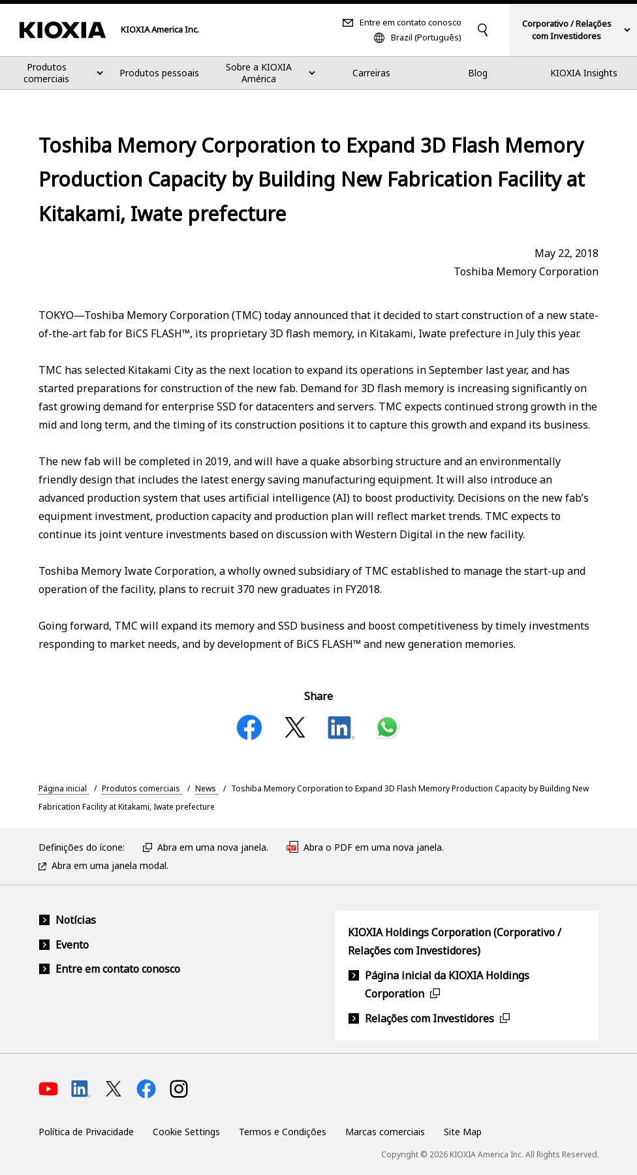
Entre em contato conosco (410, 22)
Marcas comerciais (385, 1131)
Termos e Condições (282, 1131)
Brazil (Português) (426, 37)
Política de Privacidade (86, 1131)
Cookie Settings (186, 1131)
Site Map (463, 1131)
